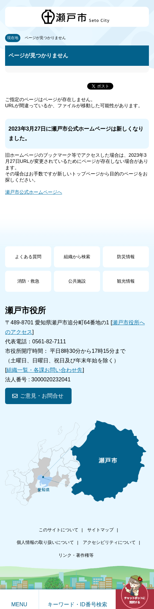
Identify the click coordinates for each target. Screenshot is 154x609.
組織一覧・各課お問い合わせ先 (44, 370)
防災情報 (126, 256)
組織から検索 (77, 256)
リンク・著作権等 (76, 555)
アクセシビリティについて (109, 542)
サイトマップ (100, 529)
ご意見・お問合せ (41, 396)
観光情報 (126, 281)
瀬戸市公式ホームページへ (33, 192)
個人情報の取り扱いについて (45, 542)
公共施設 (77, 281)
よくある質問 (28, 256)
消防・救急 (28, 281)
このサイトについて (58, 529)
